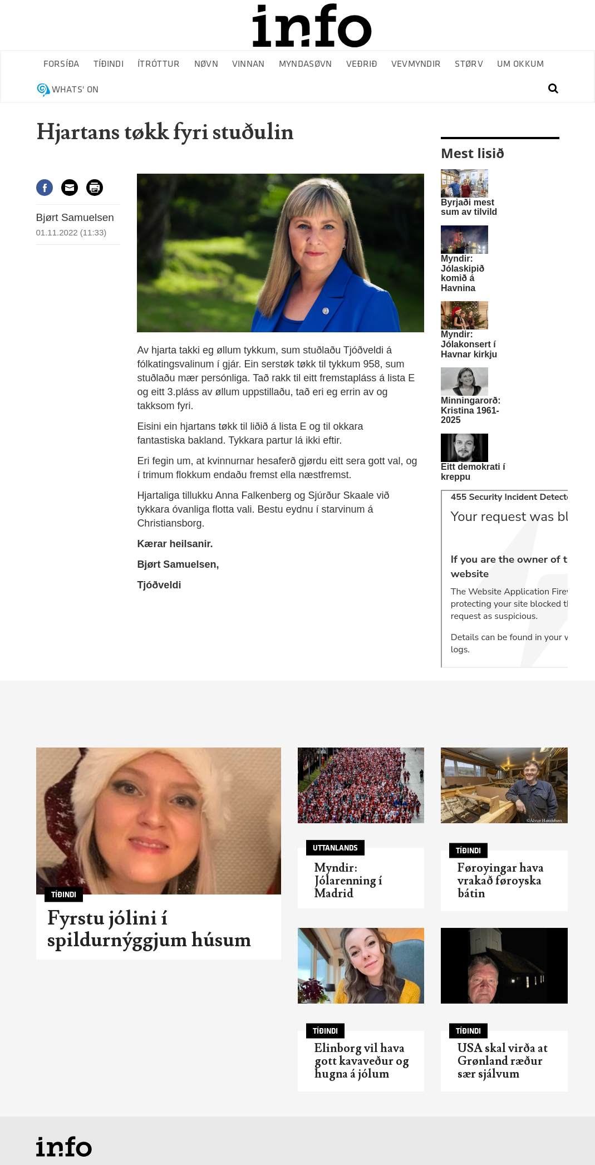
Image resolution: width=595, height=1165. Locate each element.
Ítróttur (158, 64)
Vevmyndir (416, 64)
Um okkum (520, 64)
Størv (469, 64)
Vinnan (248, 64)
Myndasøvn (305, 64)
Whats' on (75, 90)
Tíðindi (109, 64)
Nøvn (206, 64)
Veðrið (361, 64)
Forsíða (61, 64)
